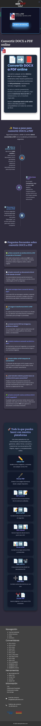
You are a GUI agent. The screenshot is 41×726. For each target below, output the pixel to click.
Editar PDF (12, 675)
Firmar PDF (12, 677)
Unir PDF (11, 679)
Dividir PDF (12, 681)
